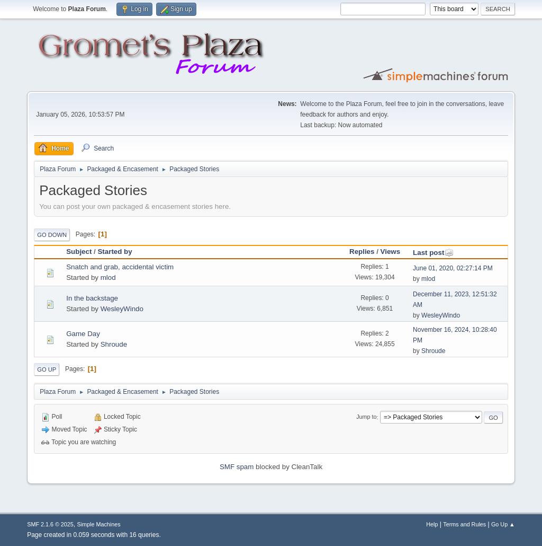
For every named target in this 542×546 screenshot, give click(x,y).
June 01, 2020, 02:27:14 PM (453, 268)
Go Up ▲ (503, 524)
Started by (114, 252)
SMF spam (237, 467)
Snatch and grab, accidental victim (120, 267)
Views (391, 252)
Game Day (83, 334)
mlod (108, 277)
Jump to (366, 417)
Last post (433, 253)
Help (432, 524)
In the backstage (92, 298)
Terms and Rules (464, 524)
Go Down (52, 235)
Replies (361, 252)
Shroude (114, 344)
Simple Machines (99, 524)
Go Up (46, 369)
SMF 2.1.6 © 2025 (50, 524)
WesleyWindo (122, 309)
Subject (79, 252)
